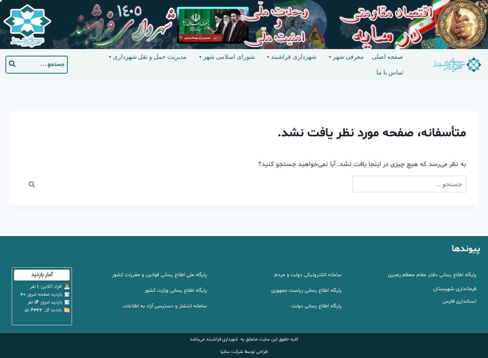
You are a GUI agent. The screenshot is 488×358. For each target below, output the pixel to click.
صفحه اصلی (387, 56)
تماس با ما (389, 72)
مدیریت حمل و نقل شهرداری (147, 57)
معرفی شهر (345, 57)
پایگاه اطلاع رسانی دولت (315, 306)
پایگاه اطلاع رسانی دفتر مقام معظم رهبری (430, 275)
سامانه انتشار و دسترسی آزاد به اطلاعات (163, 306)
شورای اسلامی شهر (226, 57)
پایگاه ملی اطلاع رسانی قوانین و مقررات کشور (157, 275)
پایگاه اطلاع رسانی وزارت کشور (174, 290)
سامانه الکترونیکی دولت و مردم (307, 275)
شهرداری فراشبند (290, 57)
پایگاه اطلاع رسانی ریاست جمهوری (304, 290)
